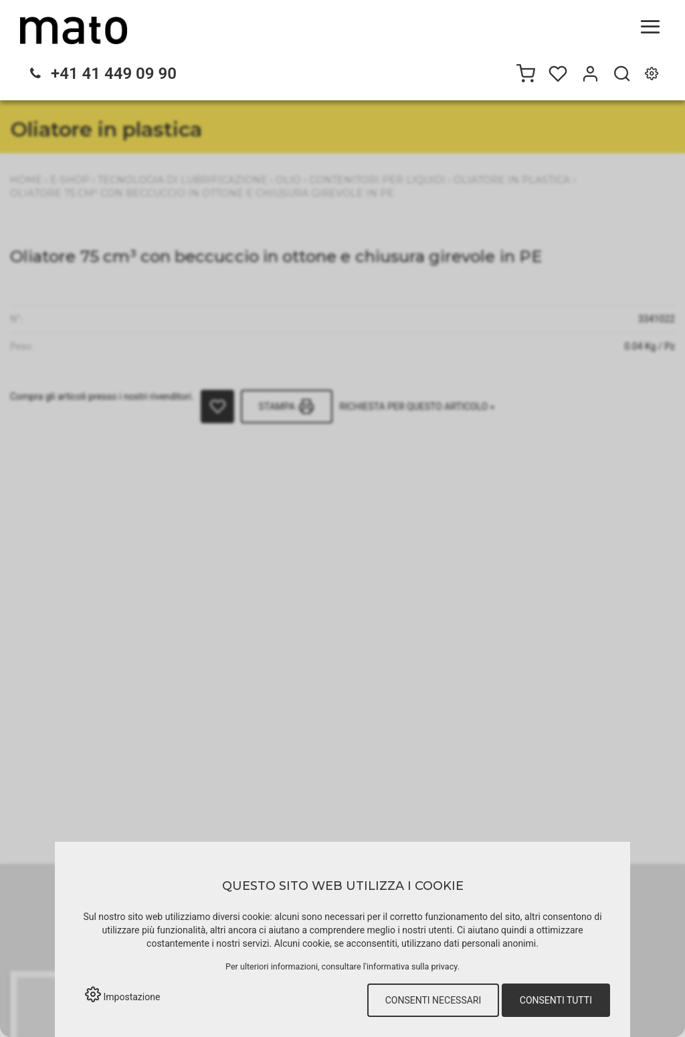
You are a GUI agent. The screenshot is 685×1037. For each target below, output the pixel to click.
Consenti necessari (433, 1000)
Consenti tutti (556, 1000)
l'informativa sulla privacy (410, 966)
